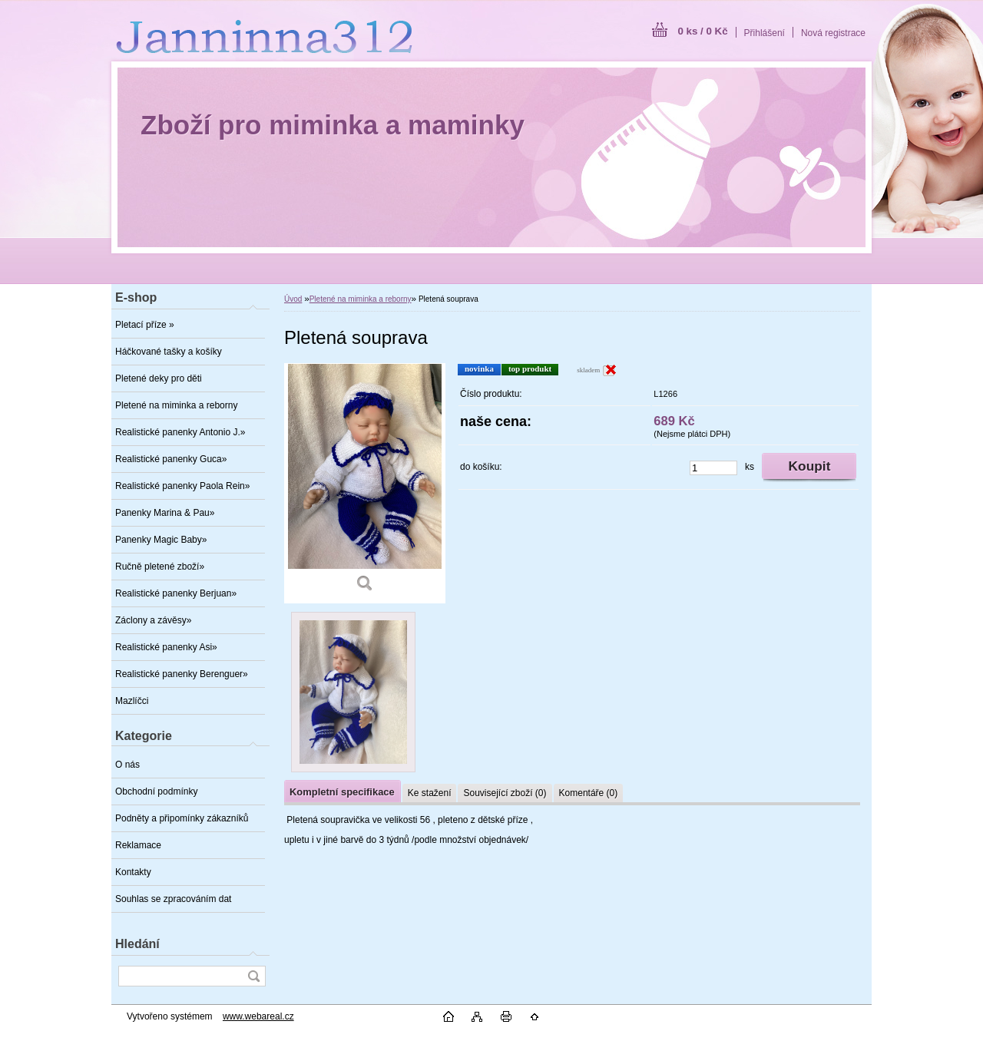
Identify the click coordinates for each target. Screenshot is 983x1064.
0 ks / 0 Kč (702, 31)
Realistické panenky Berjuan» (176, 593)
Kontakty (133, 872)
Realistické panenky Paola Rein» (182, 486)
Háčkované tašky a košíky (168, 351)
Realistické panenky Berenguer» (181, 674)
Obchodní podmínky (156, 791)
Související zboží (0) (504, 793)
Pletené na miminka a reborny (176, 405)
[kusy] (713, 468)
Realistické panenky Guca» (171, 459)
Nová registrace (833, 33)
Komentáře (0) (588, 793)
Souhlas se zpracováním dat (173, 899)
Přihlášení (764, 33)
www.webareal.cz (258, 1016)
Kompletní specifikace (342, 792)
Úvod (293, 299)
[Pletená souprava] (365, 483)
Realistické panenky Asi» (166, 647)
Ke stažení (430, 793)
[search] (253, 976)
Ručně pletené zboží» (159, 566)
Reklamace (138, 845)
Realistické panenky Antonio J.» (180, 432)
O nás (127, 764)
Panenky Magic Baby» (161, 539)
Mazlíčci (131, 701)
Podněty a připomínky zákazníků (181, 818)
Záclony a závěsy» (153, 620)
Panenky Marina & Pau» (164, 512)
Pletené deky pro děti (158, 378)
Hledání (137, 943)
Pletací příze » (144, 324)
